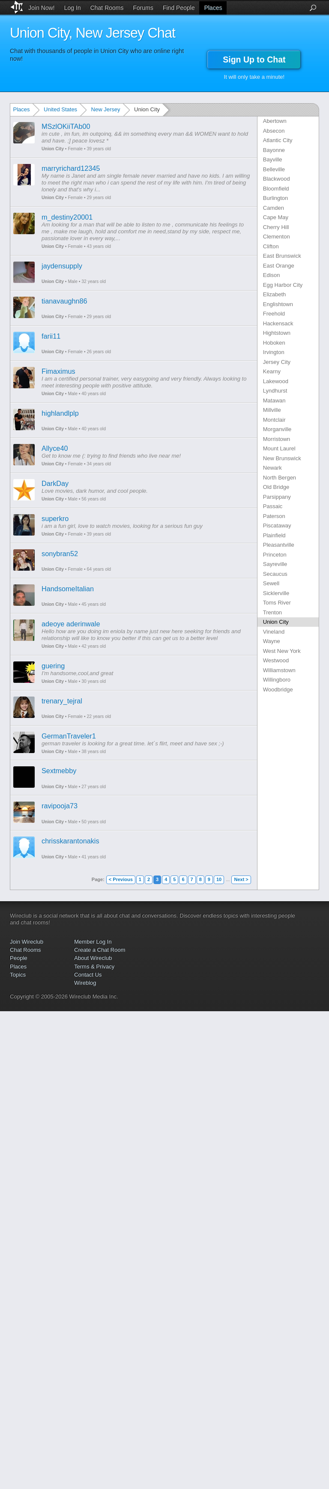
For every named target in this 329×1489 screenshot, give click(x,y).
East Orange (278, 265)
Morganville (277, 429)
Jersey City (276, 362)
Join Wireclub (26, 941)
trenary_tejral (62, 701)
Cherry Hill (276, 227)
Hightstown (276, 333)
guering (53, 666)
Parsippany (277, 497)
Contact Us (88, 974)
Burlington (275, 198)
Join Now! (41, 7)
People (18, 958)
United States (60, 109)
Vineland (273, 631)
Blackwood (276, 179)
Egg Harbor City (282, 285)
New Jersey (105, 109)
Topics (18, 974)
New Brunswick (282, 458)
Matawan (274, 400)
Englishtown (278, 304)
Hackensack (278, 323)
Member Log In (92, 941)
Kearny (272, 371)
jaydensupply (62, 266)
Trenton (272, 612)
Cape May (275, 217)
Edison (271, 275)
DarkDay (55, 483)
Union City (53, 148)
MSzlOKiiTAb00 (66, 126)
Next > (241, 879)
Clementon (276, 236)
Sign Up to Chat (254, 59)
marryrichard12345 (71, 168)
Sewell (271, 583)
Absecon (274, 131)
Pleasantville (278, 545)
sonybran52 (60, 553)
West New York (282, 651)
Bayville (272, 159)
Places (213, 7)
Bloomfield (276, 188)
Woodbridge (278, 689)
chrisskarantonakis (70, 841)
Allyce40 (55, 448)
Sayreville (275, 564)
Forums (143, 7)
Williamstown (279, 670)
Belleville (274, 169)
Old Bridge (276, 487)
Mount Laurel (279, 448)
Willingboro (276, 679)
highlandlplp (60, 413)
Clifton (271, 246)
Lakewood (275, 381)
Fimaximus (58, 371)
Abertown (275, 121)
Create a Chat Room (99, 950)
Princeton (275, 554)
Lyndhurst (275, 390)
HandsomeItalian (68, 589)
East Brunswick (282, 256)
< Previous (121, 879)
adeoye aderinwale (71, 624)
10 (218, 879)
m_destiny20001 (67, 217)
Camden (273, 208)
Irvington (273, 352)
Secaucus (275, 574)
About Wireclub (93, 958)
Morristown (276, 439)
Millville (272, 410)
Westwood (276, 660)
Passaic (273, 506)
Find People (179, 7)
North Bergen (279, 477)
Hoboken (274, 342)
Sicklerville (276, 593)
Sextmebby (59, 770)
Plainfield (274, 535)
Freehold (274, 313)
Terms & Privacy (94, 966)
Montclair (274, 420)
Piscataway (277, 525)
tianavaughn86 (64, 301)
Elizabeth (274, 294)
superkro (55, 518)
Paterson (274, 516)
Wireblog (85, 983)
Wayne (271, 641)
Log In (72, 7)
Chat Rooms (106, 7)
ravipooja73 (60, 806)
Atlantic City (278, 140)
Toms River (277, 602)
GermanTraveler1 (69, 736)
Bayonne (274, 150)
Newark (272, 468)
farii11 (51, 336)
